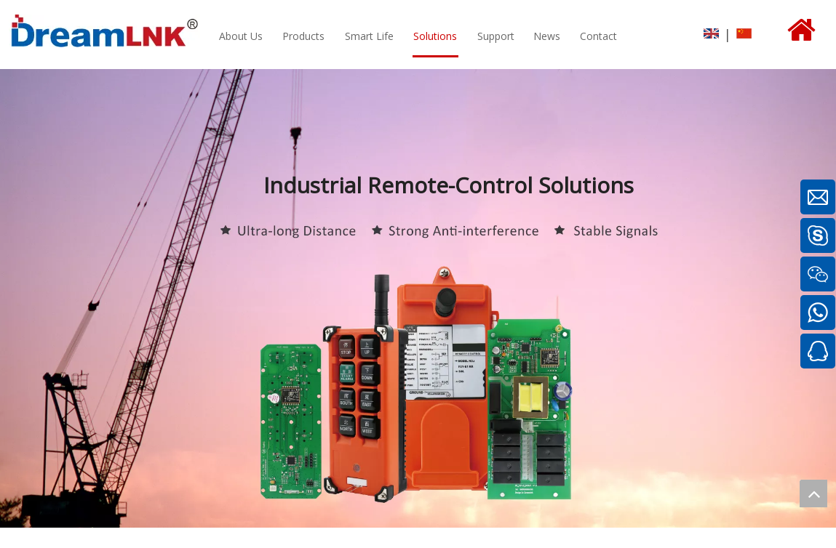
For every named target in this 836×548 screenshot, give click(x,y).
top (813, 493)
